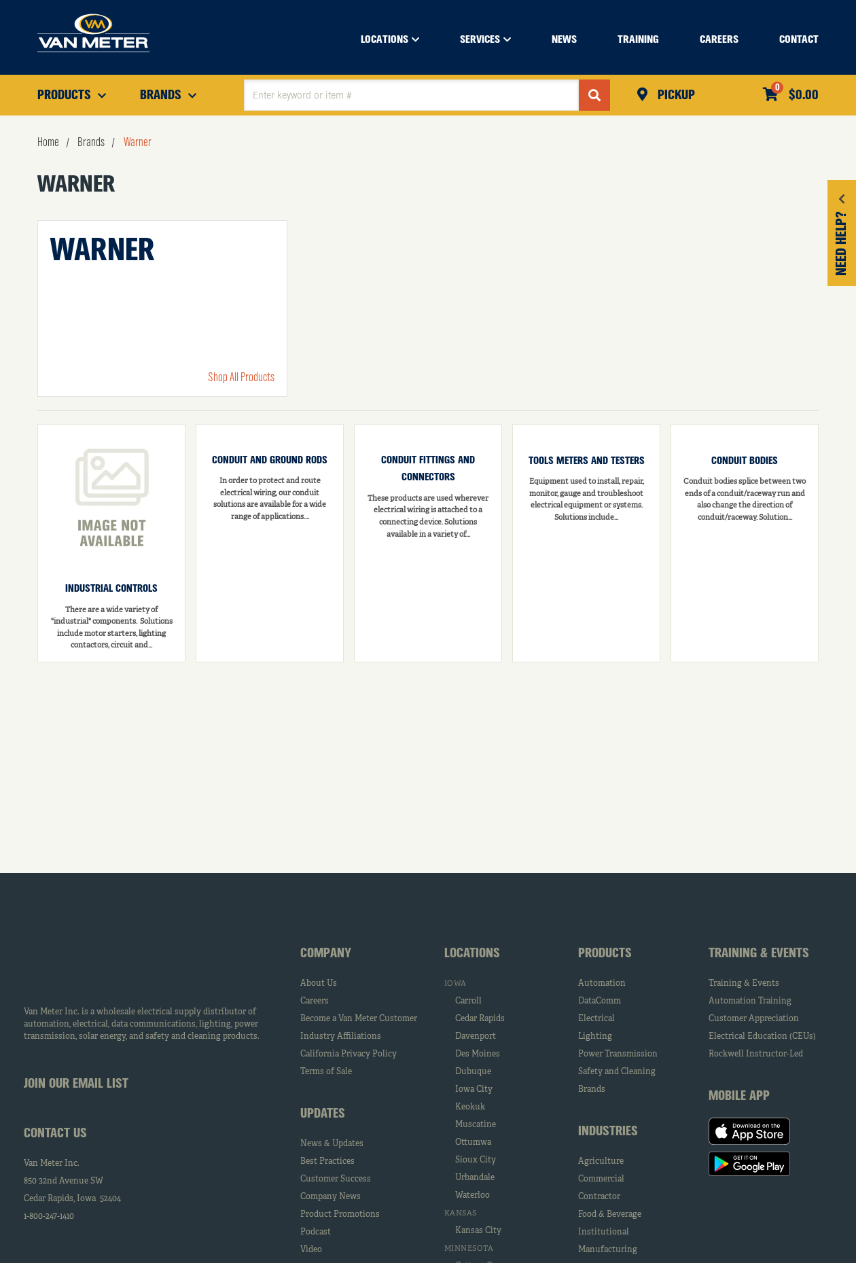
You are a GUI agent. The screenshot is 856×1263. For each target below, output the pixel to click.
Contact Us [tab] (55, 1134)
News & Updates (331, 1144)
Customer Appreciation (754, 1019)
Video (311, 1250)
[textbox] (411, 95)
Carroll (468, 1001)
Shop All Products (241, 378)
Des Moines (477, 1054)
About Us (318, 984)
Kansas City (478, 1231)
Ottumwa (473, 1143)
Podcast (315, 1232)
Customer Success (335, 1179)
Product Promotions (340, 1215)
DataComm (599, 1001)
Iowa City (474, 1090)
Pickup (674, 96)
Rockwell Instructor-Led (756, 1054)
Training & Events (744, 984)
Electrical (596, 1019)
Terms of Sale (326, 1072)
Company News (330, 1197)
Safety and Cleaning (617, 1072)
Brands (591, 1090)
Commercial (601, 1179)
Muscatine (475, 1125)
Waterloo (472, 1196)
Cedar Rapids (480, 1019)
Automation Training (750, 1001)
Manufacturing (607, 1250)
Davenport (475, 1037)
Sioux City (475, 1160)
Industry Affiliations (340, 1037)
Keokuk (470, 1107)
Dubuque (473, 1072)
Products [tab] (605, 954)
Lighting (595, 1037)
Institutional (603, 1232)
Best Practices (327, 1162)
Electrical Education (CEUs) (762, 1037)
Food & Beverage (609, 1215)
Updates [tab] (322, 1114)
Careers (314, 1001)
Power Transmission (618, 1054)
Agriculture (601, 1162)
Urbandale (475, 1178)
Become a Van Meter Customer (358, 1019)
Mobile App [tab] (739, 1096)
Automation (602, 984)
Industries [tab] (608, 1132)
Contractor (599, 1197)
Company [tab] (325, 954)
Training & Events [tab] (759, 954)
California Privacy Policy (348, 1054)
